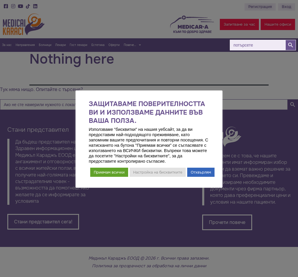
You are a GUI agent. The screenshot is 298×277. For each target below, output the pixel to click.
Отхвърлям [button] (201, 172)
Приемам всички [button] (109, 172)
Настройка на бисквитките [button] (157, 172)
